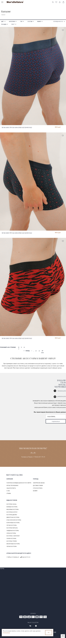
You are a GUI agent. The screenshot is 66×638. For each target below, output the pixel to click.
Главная (3, 14)
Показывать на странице (8, 347)
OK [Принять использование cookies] (49, 632)
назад (26, 351)
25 (36, 351)
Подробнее (6, 632)
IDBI (55, 632)
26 (39, 351)
